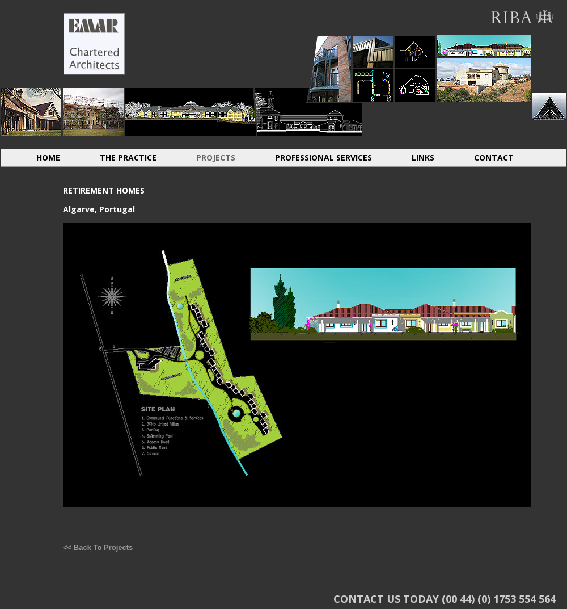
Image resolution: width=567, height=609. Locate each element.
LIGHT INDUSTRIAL (373, 51)
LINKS (423, 157)
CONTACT (494, 157)
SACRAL (549, 106)
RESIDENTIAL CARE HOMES (190, 112)
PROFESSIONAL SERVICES (323, 157)
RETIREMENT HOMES (308, 112)
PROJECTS (215, 157)
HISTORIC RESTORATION (93, 112)
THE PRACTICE (128, 157)
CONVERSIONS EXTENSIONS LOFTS (415, 51)
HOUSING (329, 68)
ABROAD (484, 46)
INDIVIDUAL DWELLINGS (31, 112)
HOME (48, 157)
